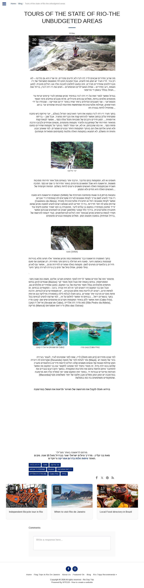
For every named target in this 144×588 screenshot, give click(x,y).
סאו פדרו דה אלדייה (38, 474)
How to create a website (82, 582)
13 (102, 489)
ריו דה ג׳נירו (35, 465)
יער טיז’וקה (55, 465)
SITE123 (66, 582)
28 (11, 489)
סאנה (45, 465)
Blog (20, 4)
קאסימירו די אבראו (37, 469)
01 (57, 489)
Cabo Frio (54, 474)
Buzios (51, 469)
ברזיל (64, 474)
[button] (105, 574)
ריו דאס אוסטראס (65, 469)
